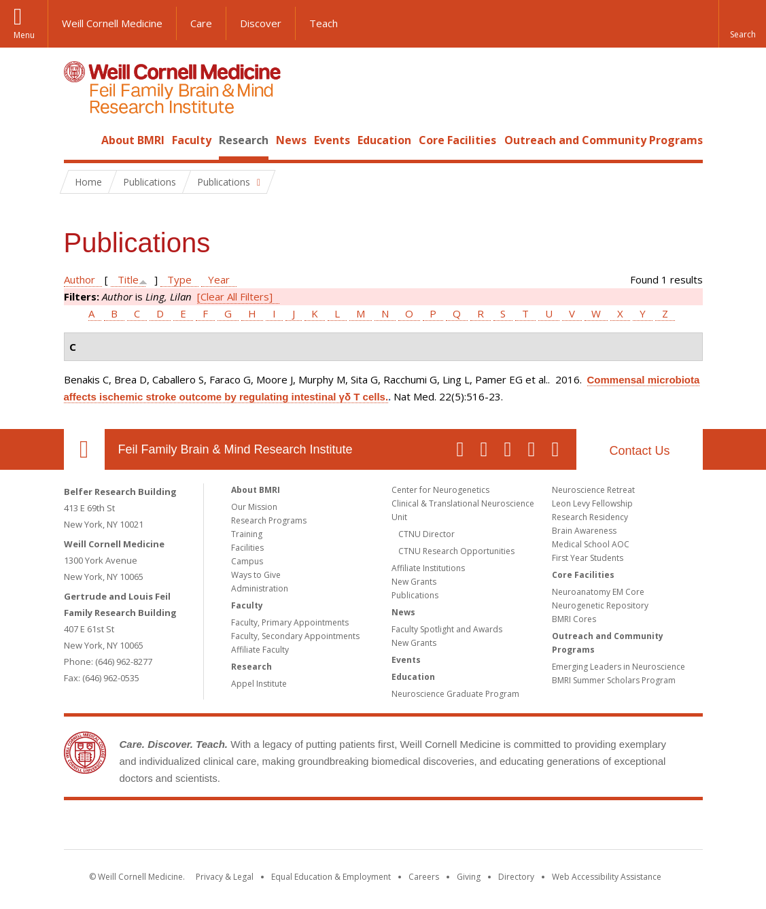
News (291, 140)
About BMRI (132, 140)
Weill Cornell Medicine (112, 23)
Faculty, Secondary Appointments (295, 636)
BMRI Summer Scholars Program (614, 680)
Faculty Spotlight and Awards (446, 629)
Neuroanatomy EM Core (598, 592)
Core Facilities (457, 140)
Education (384, 140)
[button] (742, 24)
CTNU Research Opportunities (456, 551)
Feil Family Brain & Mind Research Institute (235, 449)
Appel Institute (259, 683)
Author (79, 279)
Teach (323, 23)
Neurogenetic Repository (600, 605)
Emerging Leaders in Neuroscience (618, 666)
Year (219, 279)
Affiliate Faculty (260, 649)
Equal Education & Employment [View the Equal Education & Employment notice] (331, 876)
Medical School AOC (590, 544)
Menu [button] (24, 35)
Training (246, 534)
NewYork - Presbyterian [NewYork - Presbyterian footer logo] (496, 827)
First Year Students (587, 558)
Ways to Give (256, 575)
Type (179, 279)
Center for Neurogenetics (440, 490)
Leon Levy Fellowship (592, 503)
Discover (260, 23)
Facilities (247, 547)
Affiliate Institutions (428, 568)
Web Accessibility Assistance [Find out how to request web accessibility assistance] (606, 876)
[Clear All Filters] (235, 296)
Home (79, 140)
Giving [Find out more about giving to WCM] (469, 876)
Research (243, 140)
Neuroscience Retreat (593, 490)
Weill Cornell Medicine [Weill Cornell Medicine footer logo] (283, 827)
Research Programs (269, 520)
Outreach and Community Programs (603, 140)
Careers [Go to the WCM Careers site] (423, 876)
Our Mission (254, 507)
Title (128, 279)
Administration (259, 588)
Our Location (84, 449)
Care (201, 23)
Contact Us (639, 451)
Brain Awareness (584, 530)
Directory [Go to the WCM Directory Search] (516, 876)
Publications (414, 595)
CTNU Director (426, 534)
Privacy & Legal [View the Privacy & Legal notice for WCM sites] (225, 876)
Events (332, 140)
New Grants (413, 581)
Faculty (191, 140)
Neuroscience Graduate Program (455, 694)
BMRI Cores (574, 619)
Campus (247, 561)
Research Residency (590, 517)
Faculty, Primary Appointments (290, 622)
